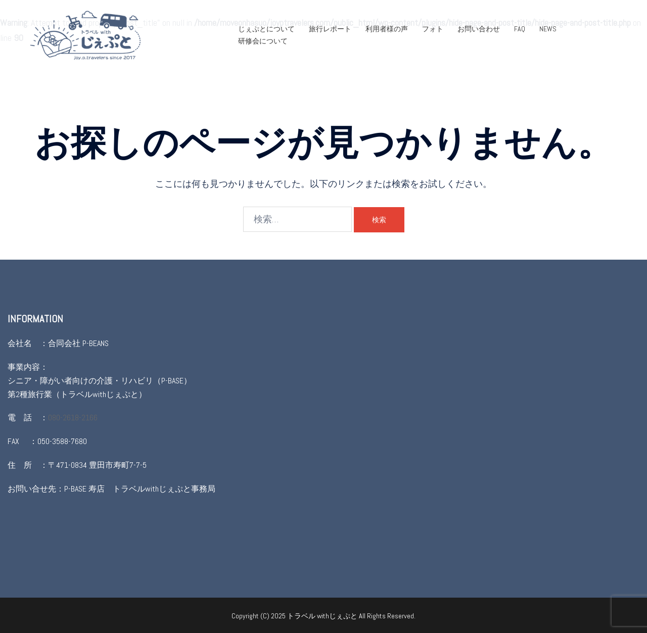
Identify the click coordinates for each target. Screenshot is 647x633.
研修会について (263, 40)
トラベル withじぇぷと (323, 615)
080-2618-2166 (73, 417)
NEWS (548, 28)
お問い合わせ (478, 28)
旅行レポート (330, 28)
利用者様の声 (386, 28)
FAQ (519, 28)
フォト (432, 28)
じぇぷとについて (266, 28)
